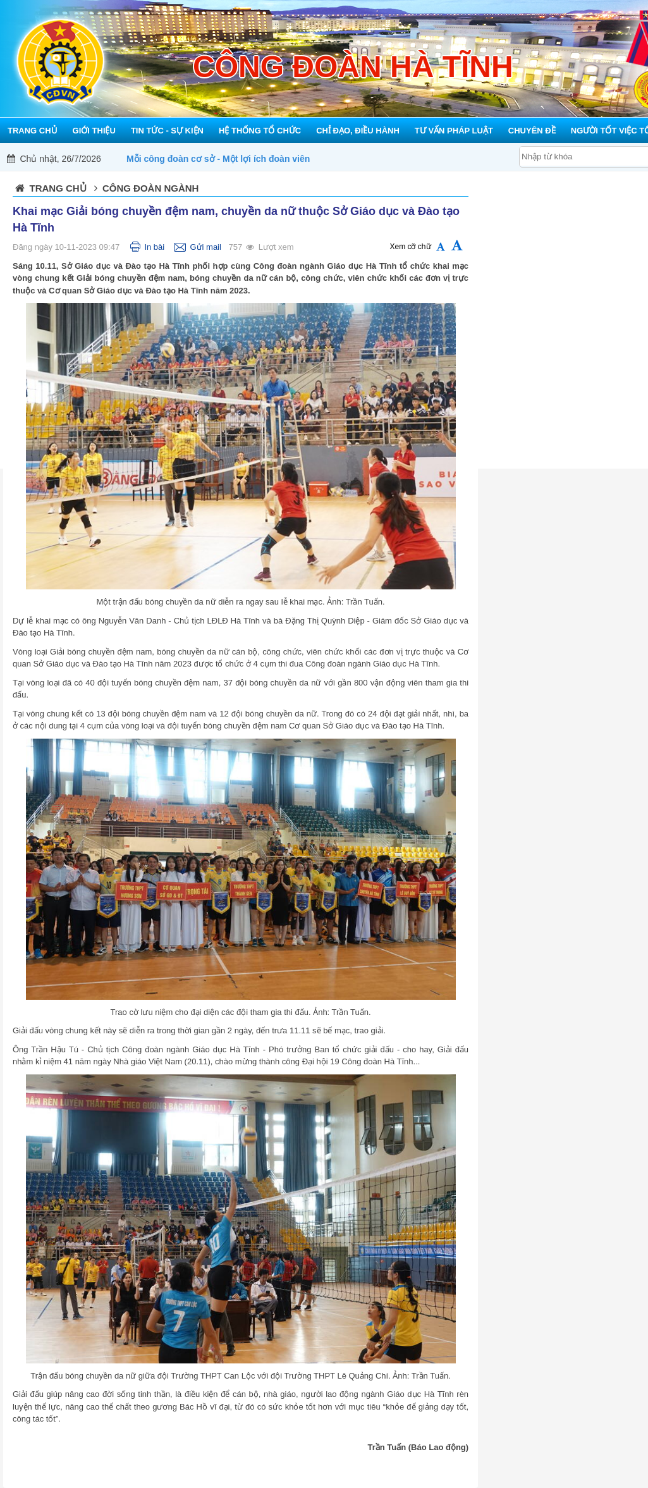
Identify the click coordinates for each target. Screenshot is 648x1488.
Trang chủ (58, 188)
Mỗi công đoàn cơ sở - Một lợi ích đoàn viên (218, 159)
